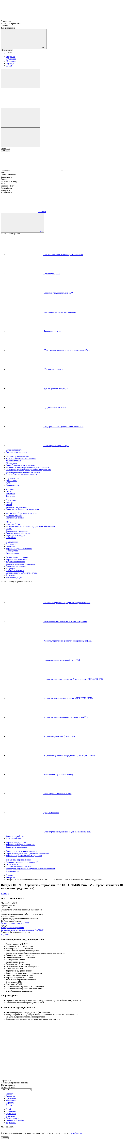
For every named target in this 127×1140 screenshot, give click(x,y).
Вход (41, 231)
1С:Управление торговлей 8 (12, 928)
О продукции (7, 50)
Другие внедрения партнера (15, 923)
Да (8, 151)
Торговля (5, 934)
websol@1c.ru (76, 1133)
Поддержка (10, 1116)
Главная (9, 875)
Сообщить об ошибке (15, 1120)
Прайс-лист (11, 1114)
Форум (9, 65)
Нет (3, 151)
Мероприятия (11, 61)
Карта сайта (11, 1123)
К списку (5, 893)
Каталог (9, 1094)
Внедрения (10, 57)
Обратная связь (12, 1118)
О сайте (9, 1109)
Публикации (11, 59)
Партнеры (10, 63)
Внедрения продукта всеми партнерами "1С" (22, 930)
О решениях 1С (12, 1111)
